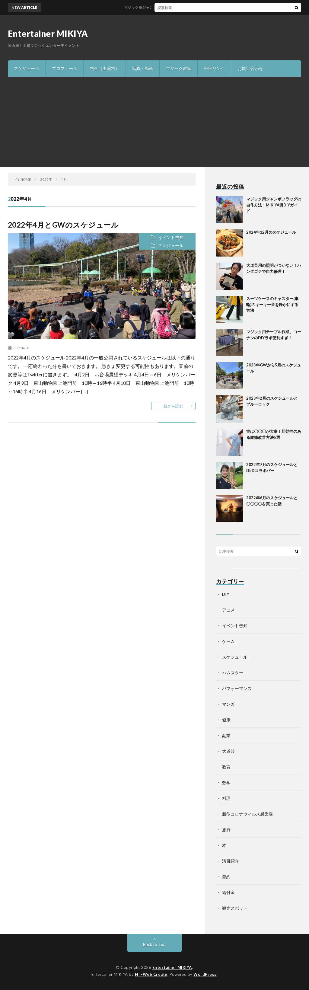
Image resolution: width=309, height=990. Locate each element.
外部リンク (214, 68)
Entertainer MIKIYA (48, 33)
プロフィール (64, 68)
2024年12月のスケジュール (271, 232)
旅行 (226, 829)
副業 (226, 735)
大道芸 (228, 751)
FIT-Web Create (151, 974)
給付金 (228, 892)
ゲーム (228, 641)
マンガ (228, 704)
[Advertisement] (154, 122)
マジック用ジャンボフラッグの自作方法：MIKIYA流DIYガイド (179, 7)
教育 (226, 766)
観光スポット (234, 908)
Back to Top (154, 944)
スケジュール (26, 68)
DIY (225, 594)
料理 (226, 798)
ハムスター (232, 672)
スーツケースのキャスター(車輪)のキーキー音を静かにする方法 (272, 304)
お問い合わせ (250, 68)
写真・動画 (142, 68)
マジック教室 (178, 68)
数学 (226, 782)
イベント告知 (170, 237)
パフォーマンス (237, 688)
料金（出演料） (104, 68)
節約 (226, 876)
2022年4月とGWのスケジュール (63, 224)
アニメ (228, 609)
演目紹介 (230, 861)
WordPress (205, 974)
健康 (226, 719)
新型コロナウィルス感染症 (247, 813)
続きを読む (173, 406)
